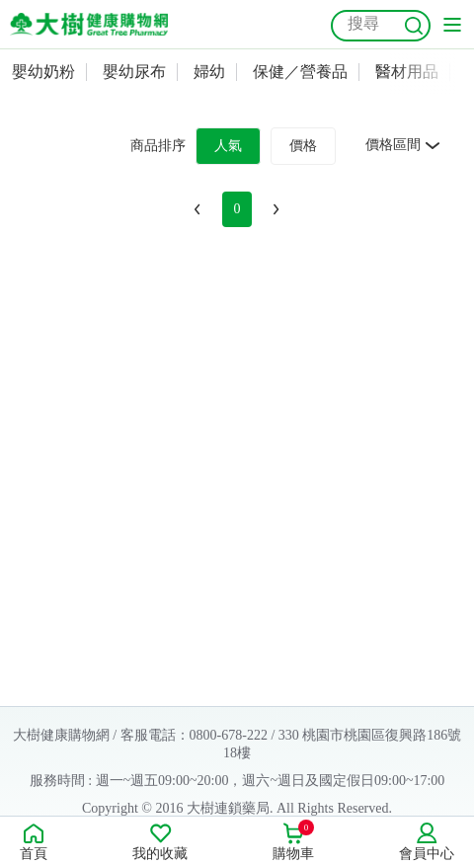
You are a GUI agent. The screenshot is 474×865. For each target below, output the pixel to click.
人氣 (228, 145)
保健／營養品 (300, 71)
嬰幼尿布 (134, 71)
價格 (303, 145)
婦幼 (209, 71)
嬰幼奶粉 (43, 71)
